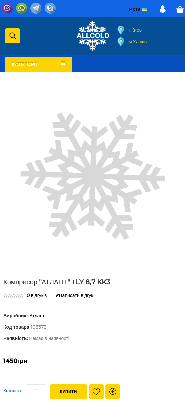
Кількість (12, 391)
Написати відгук (74, 295)
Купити (68, 391)
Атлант (37, 316)
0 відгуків (37, 295)
